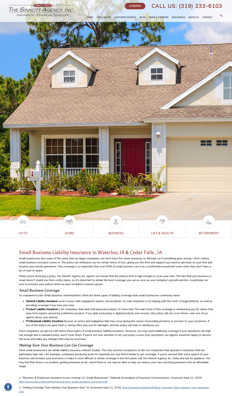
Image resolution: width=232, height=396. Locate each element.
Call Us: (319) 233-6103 (186, 6)
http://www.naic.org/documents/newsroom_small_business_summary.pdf (63, 382)
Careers (135, 6)
